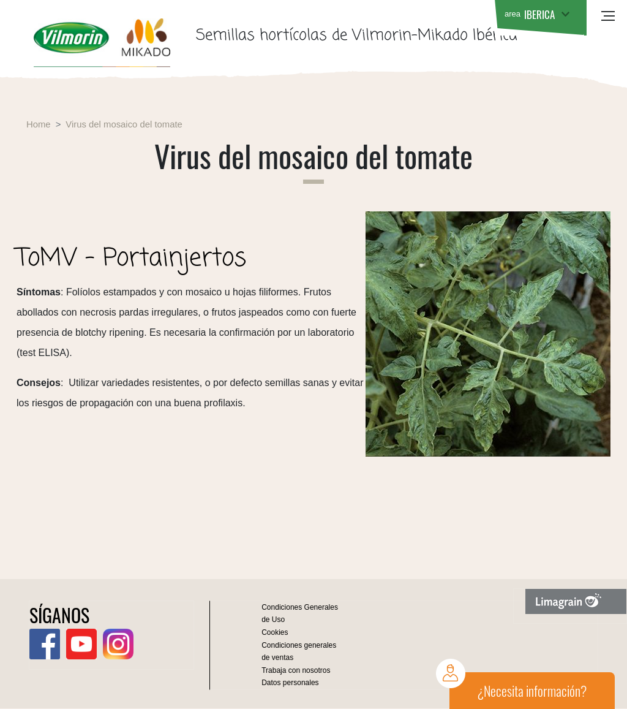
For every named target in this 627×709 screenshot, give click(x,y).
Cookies (274, 632)
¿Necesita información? (532, 690)
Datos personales (289, 682)
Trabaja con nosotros (295, 670)
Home (38, 124)
